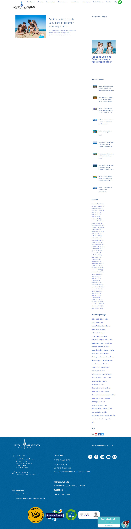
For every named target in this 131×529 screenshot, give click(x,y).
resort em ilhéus (107, 408)
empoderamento (107, 360)
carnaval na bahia (97, 350)
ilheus (104, 377)
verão (93, 422)
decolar (112, 350)
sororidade (95, 419)
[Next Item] (112, 47)
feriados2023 (105, 367)
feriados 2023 (96, 367)
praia (105, 405)
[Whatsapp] (114, 457)
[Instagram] (90, 457)
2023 (101, 319)
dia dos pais (95, 357)
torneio (101, 419)
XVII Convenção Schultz (99, 336)
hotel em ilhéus (107, 374)
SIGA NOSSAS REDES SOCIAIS (101, 445)
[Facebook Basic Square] (99, 434)
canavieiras (108, 343)
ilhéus (109, 377)
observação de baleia (98, 384)
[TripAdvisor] (102, 457)
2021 (93, 319)
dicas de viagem (96, 360)
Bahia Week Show (97, 322)
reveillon (104, 412)
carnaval (94, 347)
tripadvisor (108, 419)
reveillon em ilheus (97, 415)
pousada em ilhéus (97, 405)
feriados (105, 364)
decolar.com (95, 353)
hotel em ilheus (96, 374)
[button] (62, 2)
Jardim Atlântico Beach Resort (101, 326)
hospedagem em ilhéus (99, 371)
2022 (97, 319)
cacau (102, 343)
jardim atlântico (96, 381)
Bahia (106, 319)
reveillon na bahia (110, 415)
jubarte (104, 381)
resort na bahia (96, 412)
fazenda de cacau (97, 364)
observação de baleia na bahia (101, 398)
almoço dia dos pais (98, 340)
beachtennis (95, 343)
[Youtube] (108, 457)
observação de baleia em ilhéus (101, 388)
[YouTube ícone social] (96, 434)
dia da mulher (104, 353)
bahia (106, 340)
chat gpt (105, 350)
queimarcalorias (96, 408)
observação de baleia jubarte (100, 391)
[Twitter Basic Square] (102, 434)
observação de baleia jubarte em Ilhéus (103, 395)
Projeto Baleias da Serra (99, 329)
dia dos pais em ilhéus (107, 357)
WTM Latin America (98, 333)
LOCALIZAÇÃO (21, 456)
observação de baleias (98, 402)
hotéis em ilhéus (96, 377)
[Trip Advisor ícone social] (93, 434)
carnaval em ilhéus (103, 347)
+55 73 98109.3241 (23, 472)
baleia (111, 340)
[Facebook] (96, 457)
